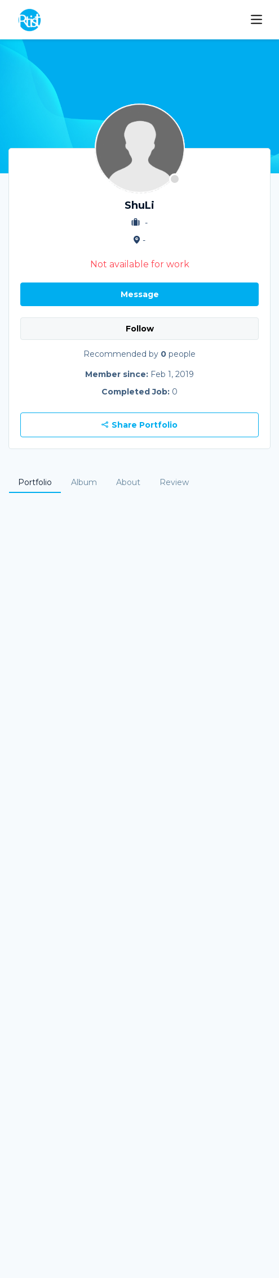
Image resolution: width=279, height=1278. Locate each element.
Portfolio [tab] (35, 482)
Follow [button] (140, 329)
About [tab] (128, 482)
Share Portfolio (139, 425)
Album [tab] (84, 482)
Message (140, 294)
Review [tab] (174, 482)
